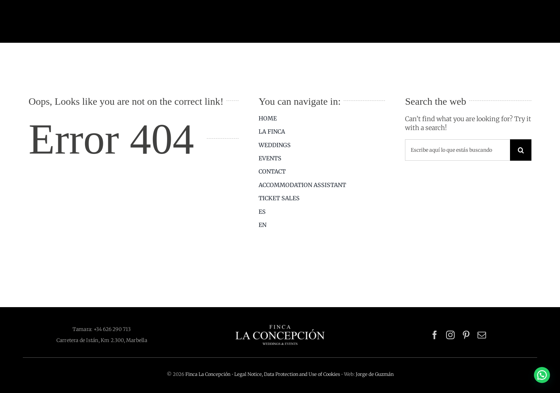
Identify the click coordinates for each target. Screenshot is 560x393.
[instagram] (450, 335)
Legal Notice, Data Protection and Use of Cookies (287, 374)
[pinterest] (466, 335)
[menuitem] (322, 212)
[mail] (482, 335)
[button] (542, 375)
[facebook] (434, 335)
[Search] (520, 150)
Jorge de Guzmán (375, 374)
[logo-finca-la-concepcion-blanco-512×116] (280, 328)
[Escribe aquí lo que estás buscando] (457, 150)
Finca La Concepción (207, 374)
